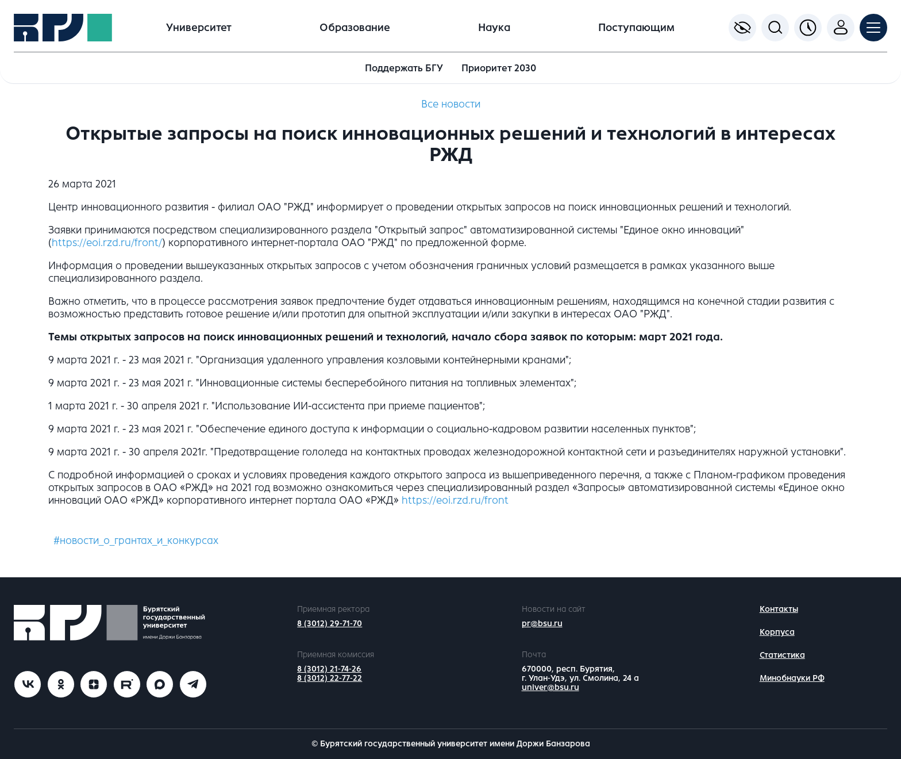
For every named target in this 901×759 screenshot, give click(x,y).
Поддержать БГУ (404, 68)
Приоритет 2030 (498, 68)
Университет (199, 27)
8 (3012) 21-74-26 (329, 669)
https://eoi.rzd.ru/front (455, 500)
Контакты (779, 609)
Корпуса (777, 632)
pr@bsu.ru (542, 623)
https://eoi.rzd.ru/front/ (107, 242)
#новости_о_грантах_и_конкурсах (135, 540)
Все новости (450, 104)
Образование (354, 27)
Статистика (782, 655)
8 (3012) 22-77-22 (329, 678)
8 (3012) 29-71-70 (329, 623)
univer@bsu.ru (550, 687)
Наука (494, 27)
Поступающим (636, 27)
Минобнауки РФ (792, 678)
